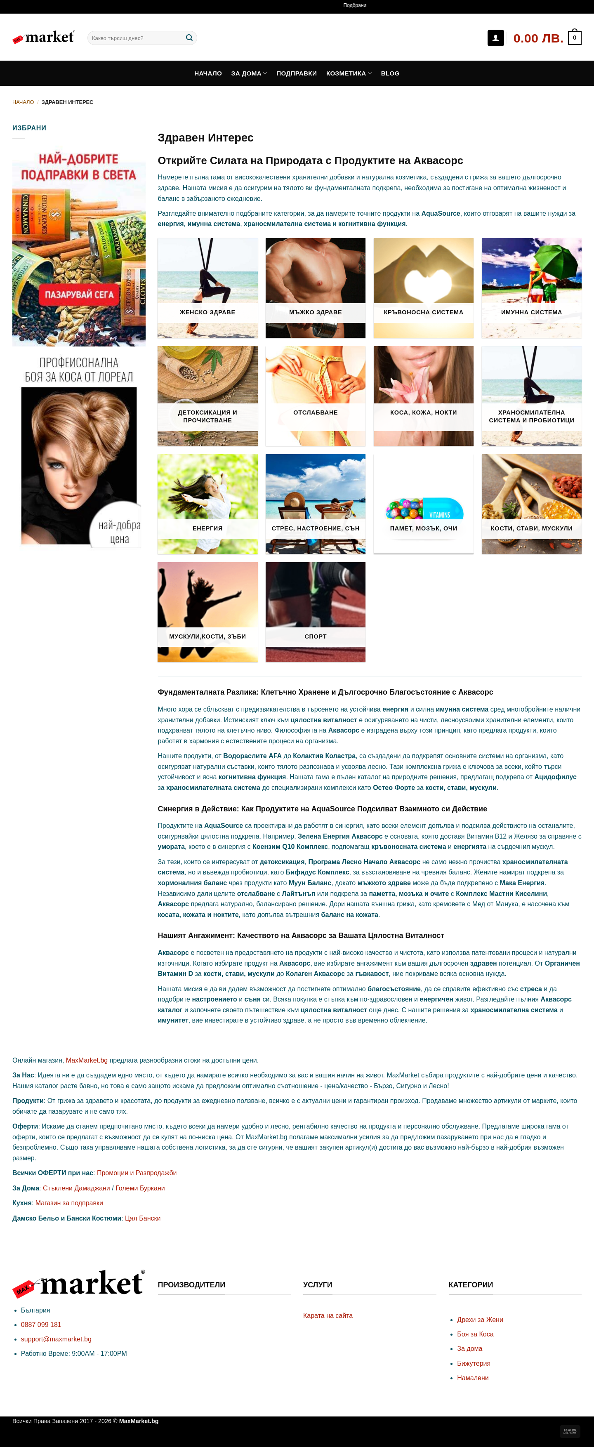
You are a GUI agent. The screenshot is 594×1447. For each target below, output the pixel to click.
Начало (208, 73)
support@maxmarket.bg (56, 1339)
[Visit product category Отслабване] (315, 396)
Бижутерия (473, 1363)
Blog (390, 73)
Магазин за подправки (69, 1203)
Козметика (349, 73)
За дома (249, 73)
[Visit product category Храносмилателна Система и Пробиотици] (532, 396)
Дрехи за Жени (480, 1319)
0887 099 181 (41, 1324)
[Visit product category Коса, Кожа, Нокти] (424, 396)
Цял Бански (142, 1218)
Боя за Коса (475, 1334)
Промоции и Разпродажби (137, 1172)
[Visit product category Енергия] (207, 504)
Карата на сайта (328, 1315)
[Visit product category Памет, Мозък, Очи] (424, 504)
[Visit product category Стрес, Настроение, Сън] (315, 504)
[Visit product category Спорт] (315, 612)
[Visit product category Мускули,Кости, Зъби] (207, 612)
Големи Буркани (140, 1188)
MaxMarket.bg (87, 1060)
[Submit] (189, 38)
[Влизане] (496, 38)
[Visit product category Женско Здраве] (207, 288)
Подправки (296, 73)
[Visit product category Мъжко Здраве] (315, 288)
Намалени (472, 1377)
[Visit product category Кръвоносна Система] (424, 288)
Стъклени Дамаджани (76, 1188)
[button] (547, 38)
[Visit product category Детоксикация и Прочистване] (207, 396)
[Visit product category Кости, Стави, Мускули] (532, 504)
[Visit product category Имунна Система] (532, 288)
